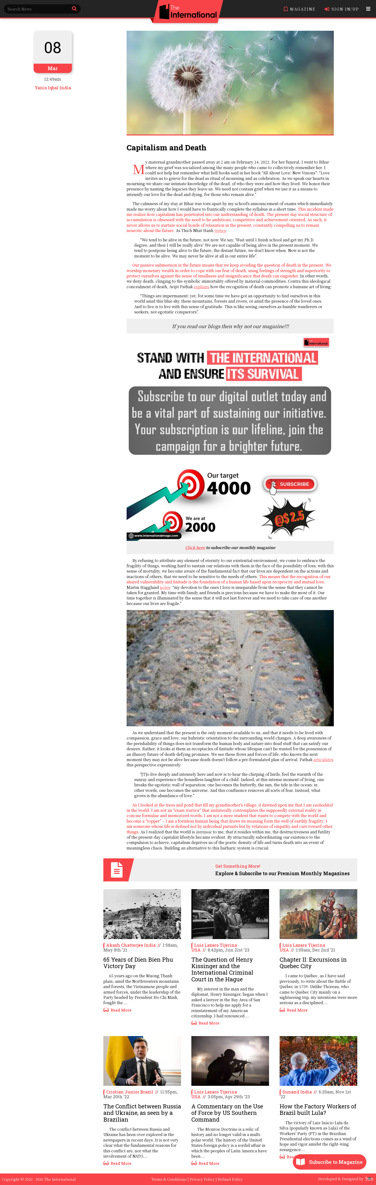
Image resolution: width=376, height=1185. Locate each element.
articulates (323, 759)
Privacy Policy (202, 1179)
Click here (195, 547)
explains (201, 286)
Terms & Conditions (169, 1179)
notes (165, 587)
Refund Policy (230, 1179)
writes (220, 230)
